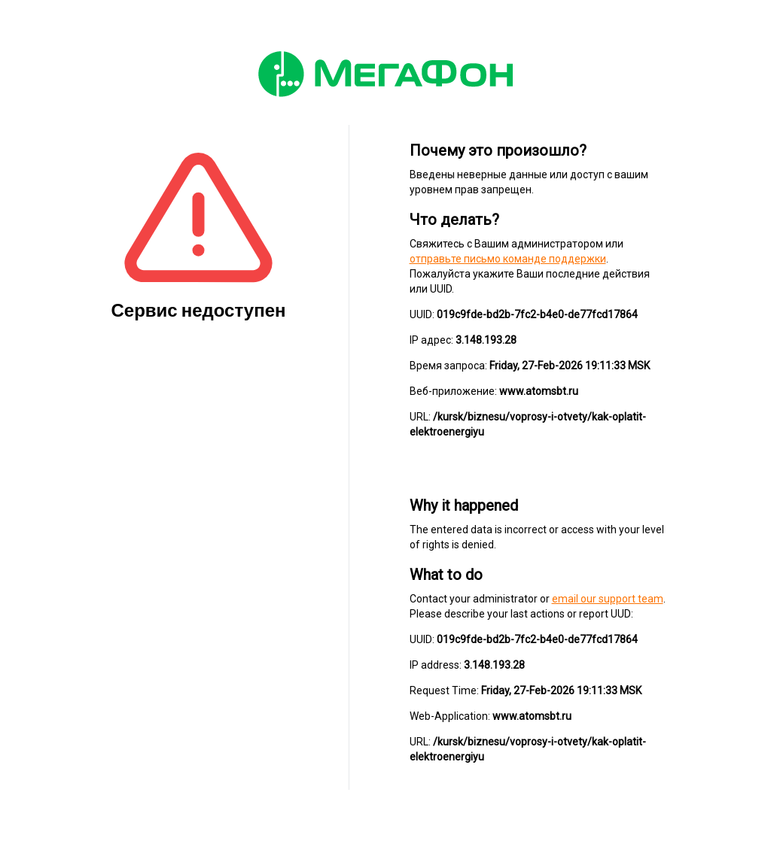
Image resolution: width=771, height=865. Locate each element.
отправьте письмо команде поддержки (508, 259)
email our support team (607, 599)
